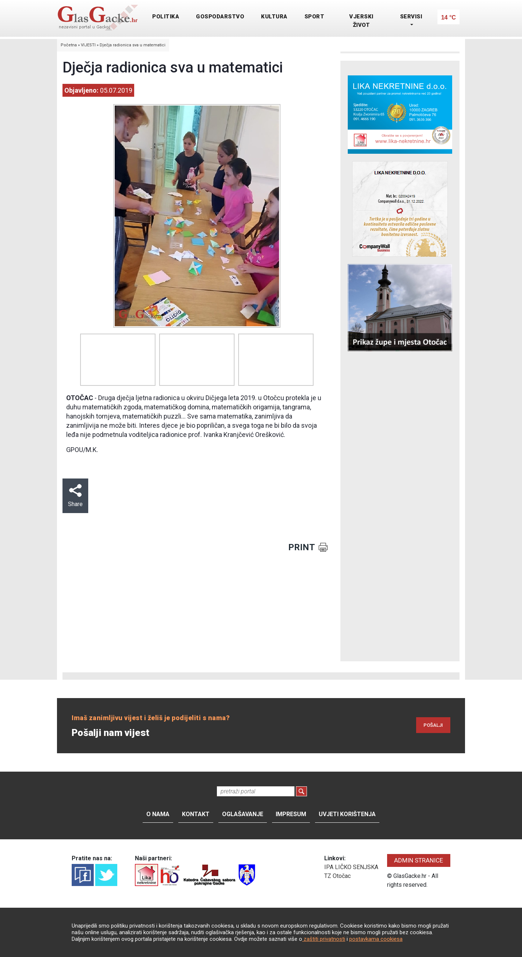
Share (75, 496)
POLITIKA (165, 16)
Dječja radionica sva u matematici (132, 45)
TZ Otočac (337, 875)
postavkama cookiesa (376, 939)
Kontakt (196, 814)
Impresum (291, 814)
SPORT (314, 16)
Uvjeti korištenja (347, 814)
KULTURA (274, 16)
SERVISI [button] (411, 16)
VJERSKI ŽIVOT (361, 20)
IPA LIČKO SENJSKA (351, 867)
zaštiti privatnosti (323, 939)
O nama (157, 814)
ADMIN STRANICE (418, 860)
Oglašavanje (242, 814)
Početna (69, 45)
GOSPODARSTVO (220, 16)
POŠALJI (433, 725)
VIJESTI (88, 45)
